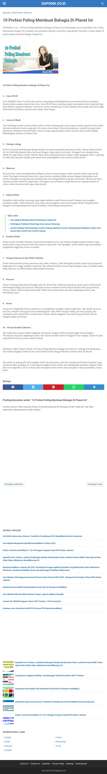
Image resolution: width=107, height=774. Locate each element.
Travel (58, 746)
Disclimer (46, 764)
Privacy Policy (58, 764)
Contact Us (35, 764)
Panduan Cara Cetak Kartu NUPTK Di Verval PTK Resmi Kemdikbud (32, 608)
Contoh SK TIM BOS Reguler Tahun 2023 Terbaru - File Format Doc (32, 601)
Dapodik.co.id (53, 4)
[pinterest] (53, 387)
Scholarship (61, 742)
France (59, 737)
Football (7, 750)
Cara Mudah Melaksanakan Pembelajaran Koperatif (33, 220)
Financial (8, 746)
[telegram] (94, 387)
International (81, 764)
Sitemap (69, 764)
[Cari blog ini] (102, 3)
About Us (24, 764)
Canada (7, 737)
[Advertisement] (53, 506)
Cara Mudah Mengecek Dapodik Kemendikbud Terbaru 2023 (29, 543)
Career (7, 742)
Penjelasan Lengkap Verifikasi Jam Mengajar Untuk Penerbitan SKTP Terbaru (49, 675)
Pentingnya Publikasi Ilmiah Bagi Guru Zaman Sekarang (35, 224)
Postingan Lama (95, 484)
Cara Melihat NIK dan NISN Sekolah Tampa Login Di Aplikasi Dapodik (33, 594)
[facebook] (13, 387)
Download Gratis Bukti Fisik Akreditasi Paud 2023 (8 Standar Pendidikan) (35, 587)
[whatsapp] (74, 387)
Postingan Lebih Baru (13, 484)
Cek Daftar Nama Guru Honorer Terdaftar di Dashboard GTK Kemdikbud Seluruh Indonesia (42, 536)
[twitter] (33, 387)
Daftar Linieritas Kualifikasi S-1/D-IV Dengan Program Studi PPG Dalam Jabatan (38, 550)
